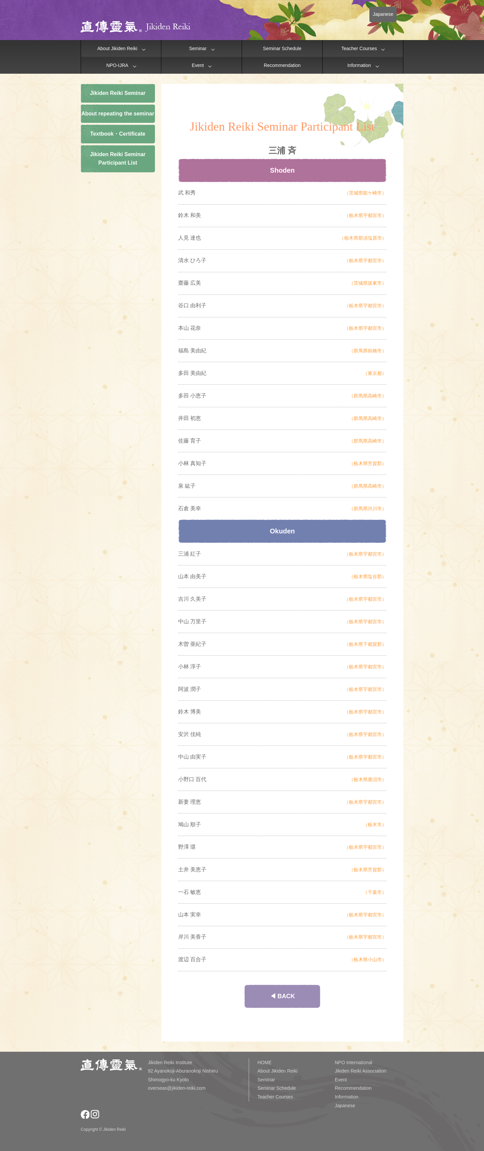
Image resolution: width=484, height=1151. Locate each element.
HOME (264, 1062)
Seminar (197, 48)
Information (359, 65)
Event (198, 65)
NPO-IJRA (117, 65)
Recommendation (282, 65)
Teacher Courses (359, 48)
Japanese (383, 14)
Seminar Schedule (282, 48)
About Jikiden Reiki (117, 48)
